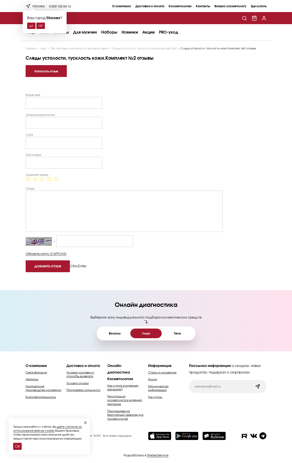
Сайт (29, 135)
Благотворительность (41, 397)
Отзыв (30, 188)
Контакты (203, 6)
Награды (32, 379)
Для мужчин (85, 32)
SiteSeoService (157, 455)
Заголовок (33, 155)
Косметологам (180, 6)
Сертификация (36, 372)
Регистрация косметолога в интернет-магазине (124, 400)
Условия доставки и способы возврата (80, 374)
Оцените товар (37, 175)
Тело (177, 333)
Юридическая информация (158, 388)
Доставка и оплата (149, 6)
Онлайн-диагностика (118, 368)
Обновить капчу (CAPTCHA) (46, 254)
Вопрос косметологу (230, 6)
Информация (160, 365)
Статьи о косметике (162, 372)
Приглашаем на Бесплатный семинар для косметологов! (125, 414)
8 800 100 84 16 (60, 6)
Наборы (109, 32)
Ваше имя (33, 95)
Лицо (146, 333)
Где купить (259, 6)
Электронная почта (40, 115)
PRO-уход (168, 32)
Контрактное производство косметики (43, 388)
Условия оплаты (77, 383)
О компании (121, 6)
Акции (148, 32)
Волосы (114, 333)
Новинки (130, 32)
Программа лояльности (83, 390)
